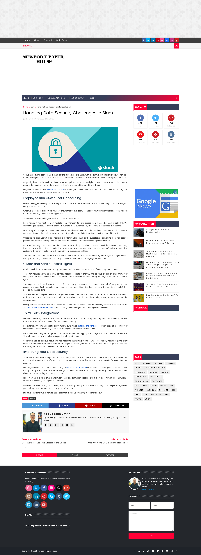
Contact (48, 40)
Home (27, 40)
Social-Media (142, 381)
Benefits (147, 363)
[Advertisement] (80, 19)
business (151, 390)
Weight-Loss (167, 385)
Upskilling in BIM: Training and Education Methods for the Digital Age (162, 275)
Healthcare (141, 377)
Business (38, 98)
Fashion (153, 372)
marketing (156, 394)
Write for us (61, 40)
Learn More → (148, 489)
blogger (39, 455)
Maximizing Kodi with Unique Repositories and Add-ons (161, 241)
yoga (147, 399)
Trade (154, 385)
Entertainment (56, 98)
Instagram (155, 377)
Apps (137, 363)
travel (138, 399)
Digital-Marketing (155, 368)
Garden (164, 372)
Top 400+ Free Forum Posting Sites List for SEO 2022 (161, 285)
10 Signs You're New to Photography (158, 230)
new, (53, 119)
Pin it (90, 405)
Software (157, 381)
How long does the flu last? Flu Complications (162, 296)
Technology (78, 98)
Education (140, 372)
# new (32, 399)
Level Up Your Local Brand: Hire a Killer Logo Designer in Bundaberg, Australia (162, 264)
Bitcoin (159, 363)
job (174, 390)
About (37, 40)
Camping (170, 363)
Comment (117, 405)
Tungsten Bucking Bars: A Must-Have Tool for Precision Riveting (161, 254)
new (32, 107)
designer (163, 390)
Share (63, 405)
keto (137, 394)
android (139, 390)
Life (92, 98)
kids (145, 394)
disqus (75, 455)
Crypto (138, 368)
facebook (110, 455)
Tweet (36, 405)
